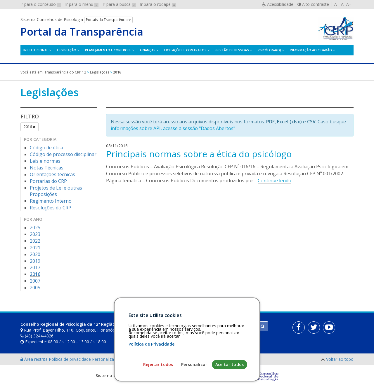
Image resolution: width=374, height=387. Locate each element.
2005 (35, 287)
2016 (29, 126)
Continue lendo (274, 180)
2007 (35, 281)
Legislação (66, 50)
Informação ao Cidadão (311, 50)
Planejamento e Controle (108, 50)
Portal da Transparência (81, 32)
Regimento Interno (51, 201)
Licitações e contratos (185, 50)
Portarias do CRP (48, 181)
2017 (35, 267)
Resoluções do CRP (50, 207)
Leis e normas (45, 161)
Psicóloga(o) (269, 50)
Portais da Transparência (108, 19)
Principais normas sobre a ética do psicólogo (199, 154)
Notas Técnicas (46, 167)
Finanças (147, 50)
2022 (35, 241)
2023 (35, 234)
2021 (35, 247)
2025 (35, 227)
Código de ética (46, 147)
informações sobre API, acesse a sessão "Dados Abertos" (173, 128)
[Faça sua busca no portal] (210, 326)
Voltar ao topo (340, 359)
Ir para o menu (81, 4)
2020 (35, 254)
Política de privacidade (70, 359)
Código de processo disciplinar (63, 154)
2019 (35, 261)
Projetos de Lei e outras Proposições (56, 191)
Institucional (35, 50)
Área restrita (34, 359)
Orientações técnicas (52, 174)
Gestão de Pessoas (232, 50)
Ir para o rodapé (158, 4)
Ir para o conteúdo (40, 4)
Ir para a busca (119, 4)
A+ (349, 4)
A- (336, 4)
